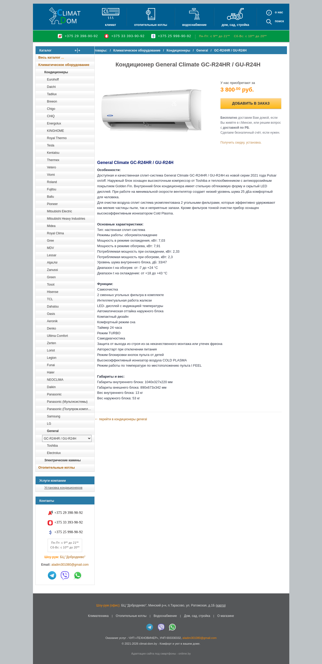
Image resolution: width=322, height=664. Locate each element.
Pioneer (52, 204)
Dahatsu (53, 306)
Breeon (52, 101)
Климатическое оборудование (63, 65)
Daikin (51, 387)
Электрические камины (62, 460)
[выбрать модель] (67, 438)
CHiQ (51, 116)
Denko (51, 328)
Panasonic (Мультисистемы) (67, 402)
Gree (50, 240)
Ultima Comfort (57, 336)
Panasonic (54, 394)
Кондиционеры (56, 72)
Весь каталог (49, 57)
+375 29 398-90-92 (81, 36)
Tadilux (52, 94)
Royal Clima (55, 233)
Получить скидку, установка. (244, 143)
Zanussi (52, 270)
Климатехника (98, 616)
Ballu (50, 196)
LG (49, 423)
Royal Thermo (57, 138)
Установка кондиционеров (63, 488)
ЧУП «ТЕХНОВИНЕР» (143, 637)
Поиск (279, 21)
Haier (51, 372)
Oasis (51, 314)
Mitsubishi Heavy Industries (66, 218)
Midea (51, 226)
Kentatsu (53, 153)
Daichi (51, 87)
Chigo (51, 109)
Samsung (53, 416)
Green (51, 277)
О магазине (225, 616)
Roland (52, 182)
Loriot (51, 350)
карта (221, 605)
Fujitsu (51, 189)
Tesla (50, 145)
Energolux (54, 123)
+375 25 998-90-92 (174, 36)
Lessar (52, 255)
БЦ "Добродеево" (73, 557)
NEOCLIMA (55, 380)
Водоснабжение (194, 25)
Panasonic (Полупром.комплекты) (70, 409)
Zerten (51, 343)
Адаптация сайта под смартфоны (153, 653)
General (53, 431)
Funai (51, 365)
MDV (50, 248)
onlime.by (184, 653)
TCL (50, 299)
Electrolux (54, 453)
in (40, 647)
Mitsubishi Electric (59, 211)
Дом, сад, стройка (235, 25)
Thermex (53, 160)
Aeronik (52, 321)
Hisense (52, 292)
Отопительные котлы (150, 25)
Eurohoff (53, 79)
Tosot (51, 284)
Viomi (51, 175)
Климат (110, 25)
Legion (52, 358)
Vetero (51, 167)
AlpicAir (52, 262)
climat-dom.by (148, 643)
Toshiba (52, 445)
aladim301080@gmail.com (70, 564)
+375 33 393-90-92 (127, 36)
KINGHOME (55, 131)
